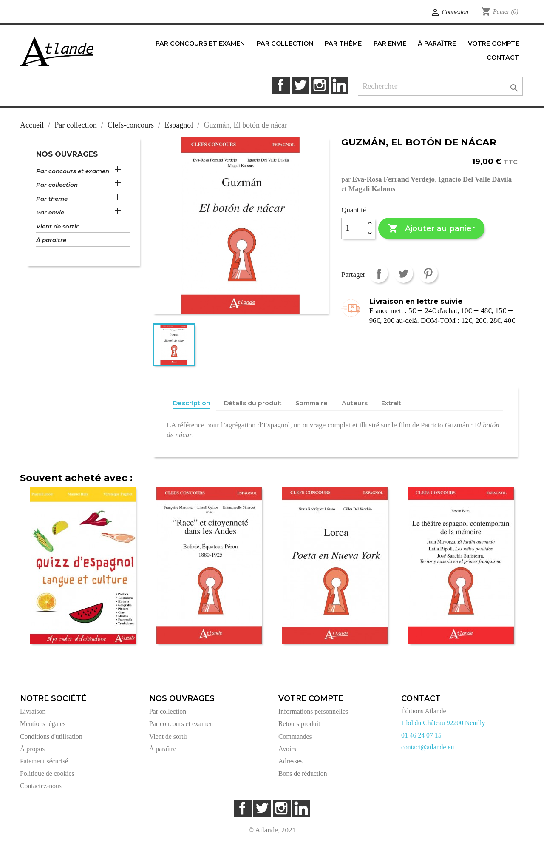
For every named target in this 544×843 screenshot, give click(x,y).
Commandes (295, 736)
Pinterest (428, 273)
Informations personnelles (313, 711)
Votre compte (310, 698)
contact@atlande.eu (427, 747)
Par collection (57, 184)
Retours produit (299, 723)
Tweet (403, 273)
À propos (32, 748)
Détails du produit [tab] (253, 403)
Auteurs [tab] (355, 403)
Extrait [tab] (391, 403)
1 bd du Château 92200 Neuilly (443, 722)
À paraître (51, 239)
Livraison (32, 711)
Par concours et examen (72, 171)
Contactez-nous (41, 785)
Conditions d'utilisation (51, 736)
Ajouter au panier (431, 228)
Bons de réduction (302, 773)
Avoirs (287, 748)
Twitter (300, 85)
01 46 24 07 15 (421, 735)
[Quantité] (352, 228)
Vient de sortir (57, 226)
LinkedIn (339, 85)
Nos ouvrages (67, 154)
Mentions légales (42, 723)
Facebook (280, 85)
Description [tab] (191, 403)
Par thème (52, 198)
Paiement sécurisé (44, 761)
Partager (378, 273)
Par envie (50, 212)
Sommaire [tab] (311, 403)
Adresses (290, 761)
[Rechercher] (440, 86)
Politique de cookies (47, 773)
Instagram (320, 85)
